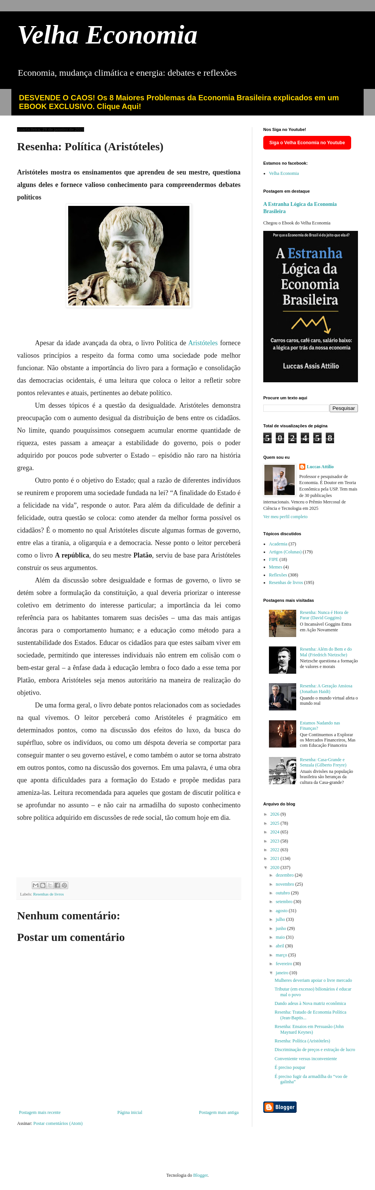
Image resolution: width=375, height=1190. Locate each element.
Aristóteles (204, 343)
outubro (283, 893)
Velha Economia (107, 34)
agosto (282, 910)
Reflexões (278, 575)
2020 (275, 867)
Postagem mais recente (40, 1112)
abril (280, 946)
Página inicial (129, 1112)
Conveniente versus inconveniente (306, 1058)
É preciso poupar (290, 1067)
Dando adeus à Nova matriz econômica (310, 1003)
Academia (278, 544)
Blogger (200, 1175)
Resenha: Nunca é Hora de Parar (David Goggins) (324, 615)
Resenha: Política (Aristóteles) (302, 1041)
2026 (275, 814)
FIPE (273, 559)
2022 (275, 849)
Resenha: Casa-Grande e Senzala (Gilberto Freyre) (323, 762)
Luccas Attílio (320, 466)
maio (281, 937)
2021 (275, 858)
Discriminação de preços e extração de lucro (315, 1049)
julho (281, 919)
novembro (285, 884)
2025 (275, 823)
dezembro (285, 875)
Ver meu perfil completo (285, 516)
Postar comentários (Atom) (58, 1123)
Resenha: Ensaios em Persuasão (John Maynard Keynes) (309, 1029)
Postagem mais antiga (219, 1112)
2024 (275, 832)
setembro (285, 901)
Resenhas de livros (48, 894)
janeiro (282, 972)
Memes (275, 567)
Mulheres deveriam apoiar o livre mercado (313, 980)
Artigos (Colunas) (285, 552)
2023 (275, 841)
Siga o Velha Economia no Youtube (307, 142)
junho (281, 928)
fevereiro (284, 963)
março (282, 955)
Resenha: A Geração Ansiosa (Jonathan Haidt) (326, 688)
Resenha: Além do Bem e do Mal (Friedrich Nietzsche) (326, 651)
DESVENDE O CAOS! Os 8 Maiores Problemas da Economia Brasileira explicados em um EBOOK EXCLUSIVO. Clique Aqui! (179, 102)
